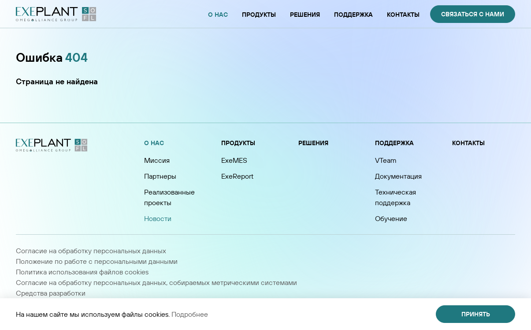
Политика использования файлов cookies (82, 271)
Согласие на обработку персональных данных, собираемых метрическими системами (156, 282)
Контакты (468, 143)
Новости (157, 218)
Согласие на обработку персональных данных (91, 250)
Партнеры (160, 176)
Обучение (391, 218)
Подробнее (189, 314)
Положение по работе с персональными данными (97, 261)
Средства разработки (50, 293)
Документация (398, 176)
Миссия (157, 160)
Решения (313, 143)
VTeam (386, 160)
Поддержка (394, 143)
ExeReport (237, 176)
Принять (475, 314)
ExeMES (234, 160)
